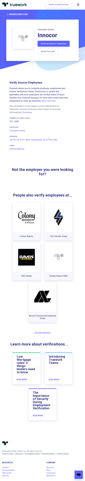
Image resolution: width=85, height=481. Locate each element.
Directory (19, 454)
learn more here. (49, 101)
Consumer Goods (17, 130)
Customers (50, 473)
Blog (48, 470)
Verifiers (5, 467)
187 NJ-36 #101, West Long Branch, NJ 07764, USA (33, 140)
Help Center (7, 473)
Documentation (48, 454)
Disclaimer (27, 112)
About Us (50, 467)
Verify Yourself (48, 51)
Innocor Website (16, 149)
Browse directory (17, 14)
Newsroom (50, 476)
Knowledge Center (32, 454)
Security (5, 476)
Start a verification (58, 5)
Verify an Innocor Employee (53, 44)
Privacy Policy (7, 454)
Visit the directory (42, 332)
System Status (63, 454)
